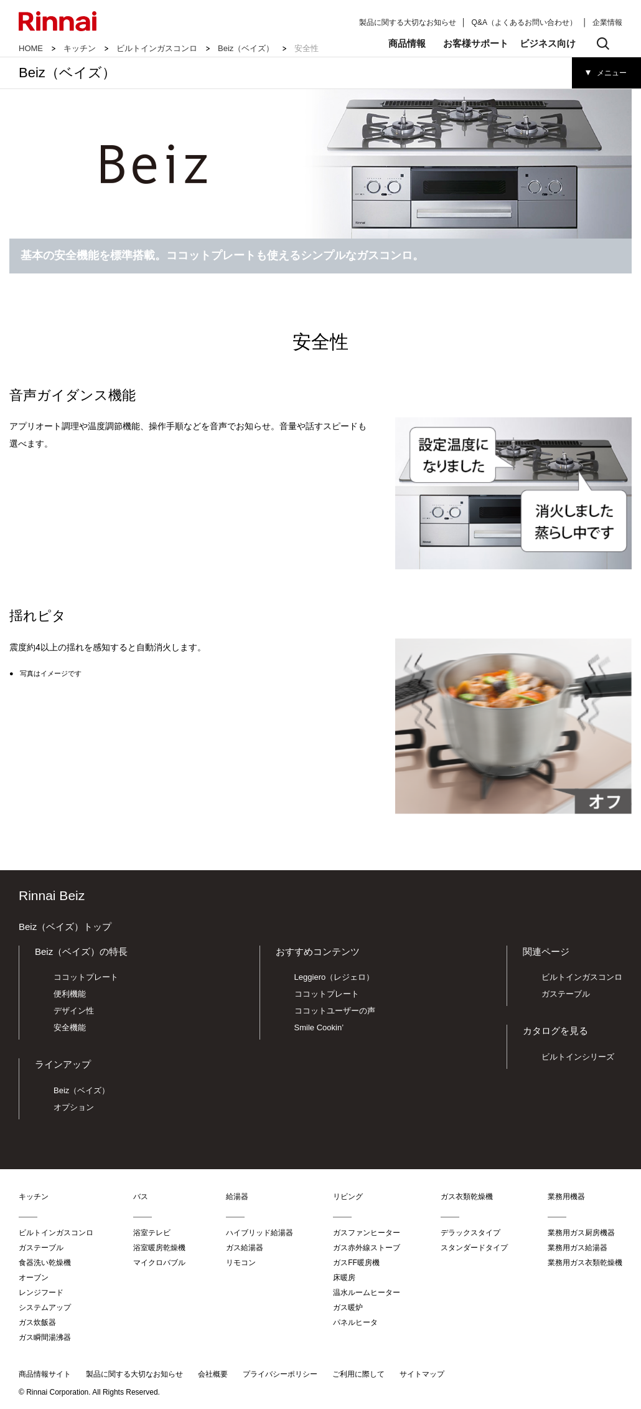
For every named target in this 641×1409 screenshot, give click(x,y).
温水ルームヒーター (366, 1292)
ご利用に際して (358, 1374)
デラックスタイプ (470, 1232)
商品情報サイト (45, 1374)
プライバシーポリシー (280, 1374)
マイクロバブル (159, 1262)
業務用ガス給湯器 (577, 1247)
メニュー (612, 73)
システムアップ (45, 1307)
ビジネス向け (548, 43)
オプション (74, 1107)
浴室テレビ (152, 1232)
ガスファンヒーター (366, 1232)
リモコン (241, 1262)
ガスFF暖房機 (356, 1262)
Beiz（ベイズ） (246, 48)
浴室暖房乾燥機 (159, 1247)
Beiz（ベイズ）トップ (65, 926)
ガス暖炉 (348, 1307)
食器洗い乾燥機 (45, 1262)
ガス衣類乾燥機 (467, 1196)
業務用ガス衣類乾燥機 (585, 1262)
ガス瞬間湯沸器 (45, 1337)
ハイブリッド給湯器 (259, 1232)
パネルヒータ (355, 1322)
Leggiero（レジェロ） (334, 977)
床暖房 (344, 1277)
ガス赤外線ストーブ (366, 1247)
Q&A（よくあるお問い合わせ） (524, 22)
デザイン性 (74, 1010)
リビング (348, 1196)
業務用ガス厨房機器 (581, 1232)
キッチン (79, 48)
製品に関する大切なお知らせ (407, 22)
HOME (31, 48)
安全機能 (70, 1027)
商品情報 (407, 43)
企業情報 (607, 22)
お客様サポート (475, 43)
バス (140, 1196)
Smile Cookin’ (319, 1027)
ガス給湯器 (244, 1247)
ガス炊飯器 (37, 1322)
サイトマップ (422, 1374)
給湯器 (237, 1196)
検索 (603, 43)
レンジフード (41, 1292)
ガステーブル (565, 994)
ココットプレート (86, 977)
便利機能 (70, 994)
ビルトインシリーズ (577, 1056)
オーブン (34, 1277)
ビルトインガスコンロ (156, 48)
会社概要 (213, 1374)
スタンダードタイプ (474, 1247)
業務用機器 (566, 1196)
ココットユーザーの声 (334, 1010)
